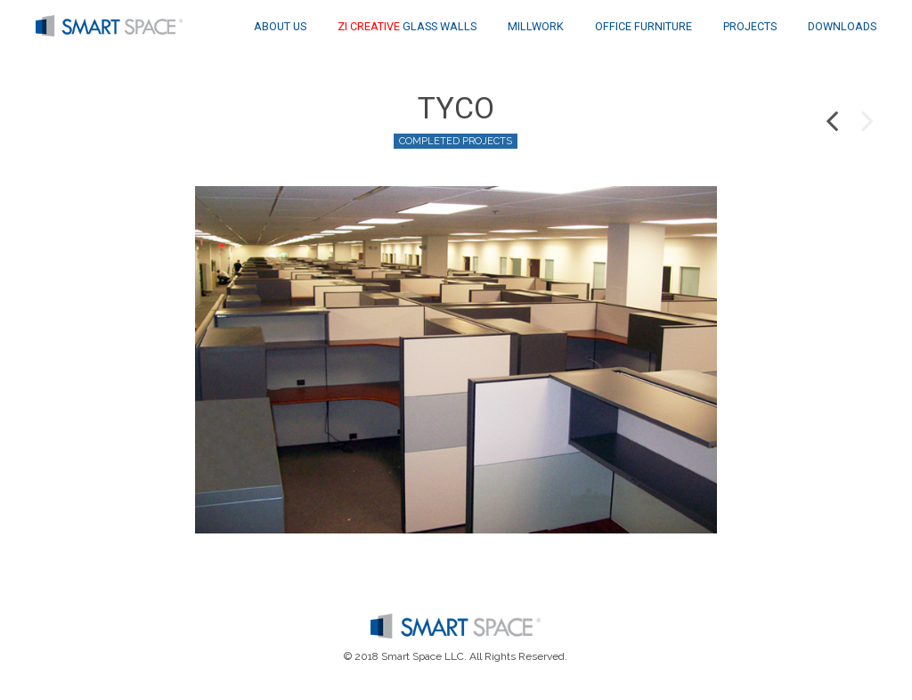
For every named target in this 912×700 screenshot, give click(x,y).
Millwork (536, 26)
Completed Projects (455, 141)
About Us (280, 26)
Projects (750, 26)
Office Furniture (643, 26)
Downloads (842, 26)
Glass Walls (407, 26)
